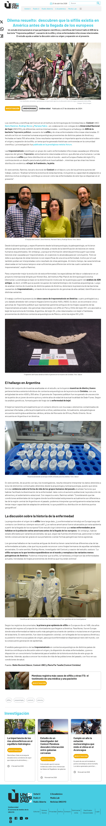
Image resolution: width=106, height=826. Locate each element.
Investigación (12, 108)
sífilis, (9, 700)
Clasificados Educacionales (88, 811)
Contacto (67, 811)
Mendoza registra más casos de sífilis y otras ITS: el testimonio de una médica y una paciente (60, 677)
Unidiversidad (29, 108)
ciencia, (40, 700)
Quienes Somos (44, 811)
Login (97, 811)
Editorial (36, 811)
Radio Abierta (47, 9)
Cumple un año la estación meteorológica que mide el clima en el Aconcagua (83, 744)
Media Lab (72, 9)
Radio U (36, 9)
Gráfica (60, 811)
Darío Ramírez (11, 126)
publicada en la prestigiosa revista (52, 144)
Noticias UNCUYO (58, 802)
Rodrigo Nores (25, 126)
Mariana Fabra (40, 126)
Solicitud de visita (76, 811)
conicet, (30, 700)
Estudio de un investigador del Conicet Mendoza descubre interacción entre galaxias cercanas (52, 745)
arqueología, (19, 700)
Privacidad (53, 811)
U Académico (60, 9)
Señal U (27, 9)
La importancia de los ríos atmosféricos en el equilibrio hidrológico (19, 741)
